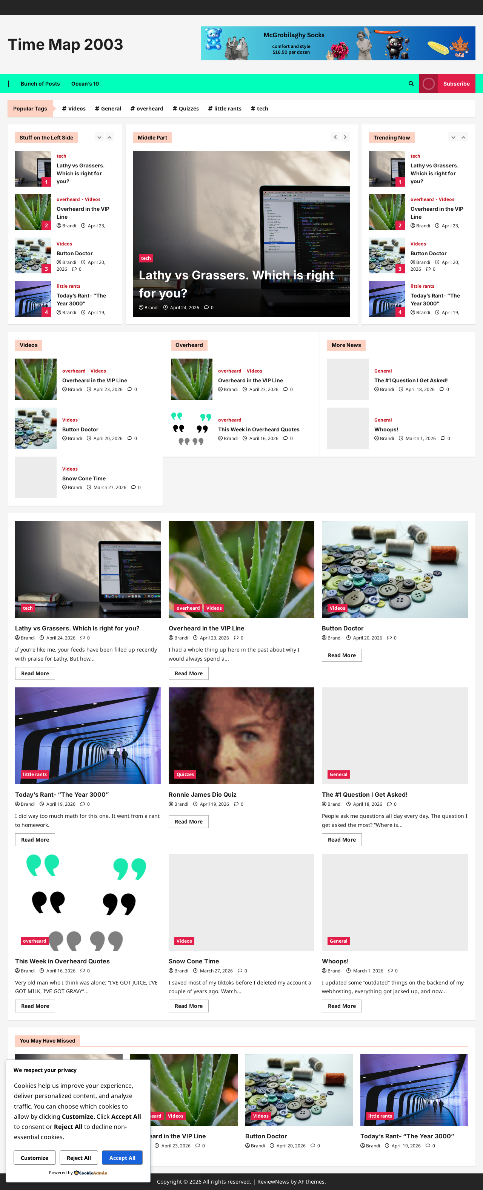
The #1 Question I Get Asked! (348, 379)
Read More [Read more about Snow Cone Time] (192, 1004)
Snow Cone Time (36, 477)
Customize (34, 1157)
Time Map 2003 (65, 44)
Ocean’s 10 (85, 83)
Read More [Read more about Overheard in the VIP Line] (192, 672)
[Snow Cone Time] (242, 902)
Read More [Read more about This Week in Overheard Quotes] (38, 1004)
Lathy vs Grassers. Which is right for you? (33, 169)
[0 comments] (77, 269)
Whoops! (348, 428)
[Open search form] (411, 83)
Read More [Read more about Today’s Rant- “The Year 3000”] (38, 838)
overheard (150, 108)
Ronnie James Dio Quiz (203, 794)
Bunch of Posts (40, 83)
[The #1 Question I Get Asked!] (395, 736)
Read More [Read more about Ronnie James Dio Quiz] (192, 820)
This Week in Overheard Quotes (191, 428)
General (111, 108)
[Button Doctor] (395, 569)
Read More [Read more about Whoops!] (345, 1004)
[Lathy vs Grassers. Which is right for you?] (241, 234)
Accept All (122, 1157)
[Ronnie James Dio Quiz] (242, 736)
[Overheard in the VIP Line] (242, 569)
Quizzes (189, 108)
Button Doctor (33, 255)
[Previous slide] (99, 136)
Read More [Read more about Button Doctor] (345, 654)
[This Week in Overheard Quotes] (88, 902)
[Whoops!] (395, 902)
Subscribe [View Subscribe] (444, 83)
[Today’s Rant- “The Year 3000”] (88, 736)
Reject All (79, 1157)
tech (262, 108)
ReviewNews (273, 1181)
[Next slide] (109, 136)
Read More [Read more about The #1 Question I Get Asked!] (345, 838)
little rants (228, 108)
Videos (77, 108)
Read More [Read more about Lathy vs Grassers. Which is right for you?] (38, 672)
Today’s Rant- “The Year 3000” (33, 299)
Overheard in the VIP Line (33, 212)
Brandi (69, 225)
